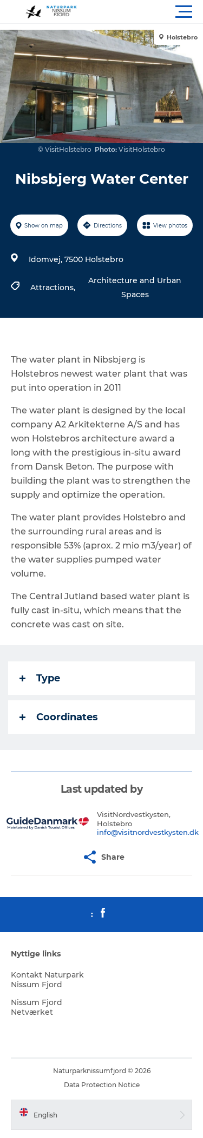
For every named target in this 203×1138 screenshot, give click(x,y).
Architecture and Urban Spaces (134, 287)
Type (39, 678)
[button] (150, 11)
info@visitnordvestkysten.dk (148, 832)
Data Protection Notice (102, 1085)
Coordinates (58, 717)
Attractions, (53, 287)
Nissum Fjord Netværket (36, 1007)
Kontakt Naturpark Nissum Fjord (47, 979)
